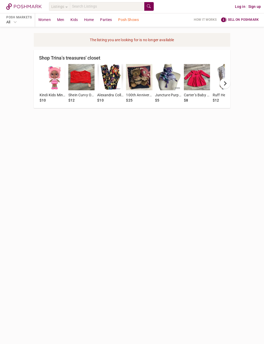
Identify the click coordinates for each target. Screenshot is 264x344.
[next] (225, 83)
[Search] (107, 6)
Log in (240, 6)
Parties (106, 20)
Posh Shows (128, 20)
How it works (205, 20)
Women (44, 20)
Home (89, 20)
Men (60, 20)
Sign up (254, 6)
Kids (74, 20)
